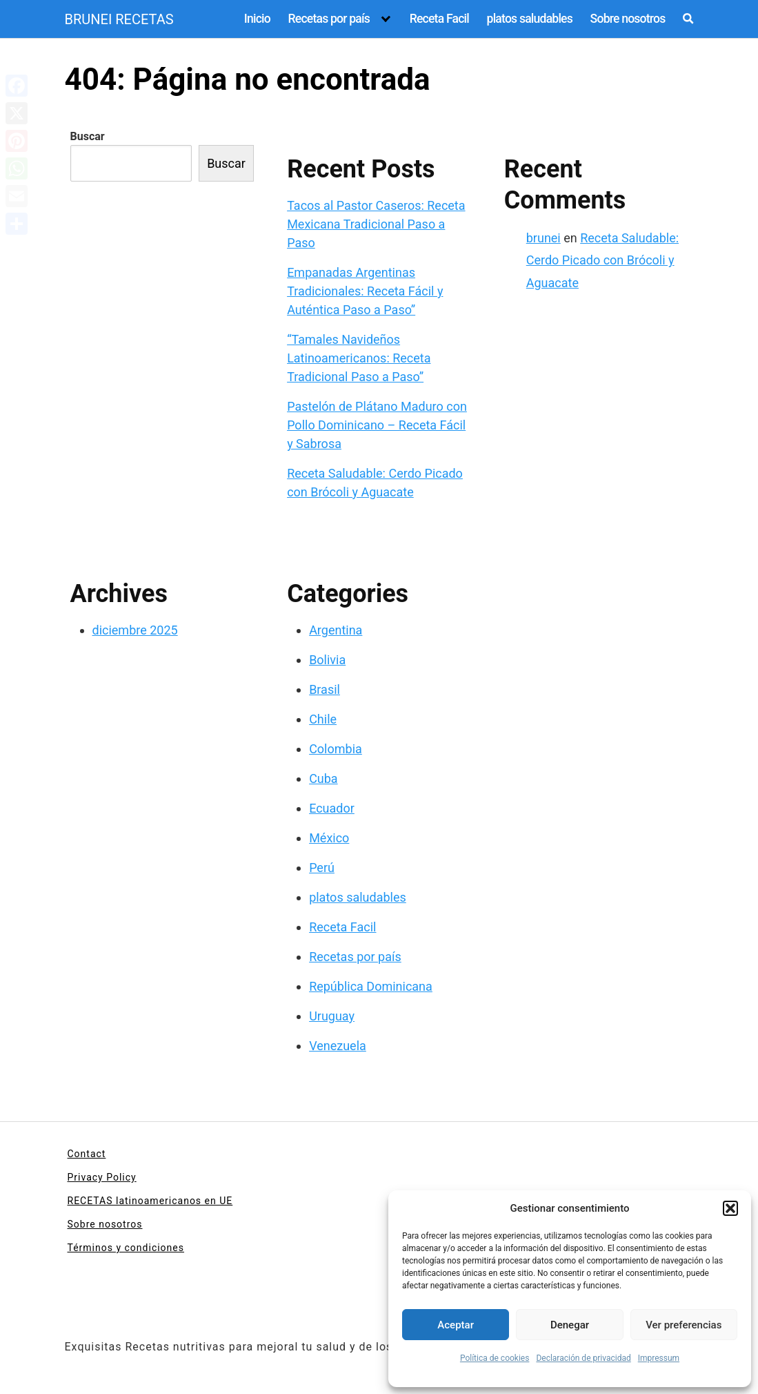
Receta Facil (439, 19)
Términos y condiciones (126, 1247)
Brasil (324, 689)
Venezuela (337, 1045)
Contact (87, 1153)
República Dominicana (370, 986)
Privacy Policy (102, 1177)
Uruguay (332, 1016)
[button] (730, 1208)
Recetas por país (329, 19)
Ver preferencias (683, 1325)
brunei (543, 238)
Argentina (335, 630)
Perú (322, 867)
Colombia (335, 749)
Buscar (87, 136)
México (329, 838)
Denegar (569, 1325)
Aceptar (455, 1325)
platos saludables (529, 19)
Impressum (658, 1358)
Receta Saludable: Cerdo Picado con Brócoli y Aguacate (602, 260)
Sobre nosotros (628, 19)
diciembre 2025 (135, 630)
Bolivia (327, 659)
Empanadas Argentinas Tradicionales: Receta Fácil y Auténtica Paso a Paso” (365, 291)
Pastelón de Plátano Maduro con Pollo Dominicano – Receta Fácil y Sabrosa (377, 425)
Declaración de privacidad (583, 1358)
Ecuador (332, 808)
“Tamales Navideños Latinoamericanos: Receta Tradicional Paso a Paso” (358, 358)
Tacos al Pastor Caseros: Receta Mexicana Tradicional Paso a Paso (376, 224)
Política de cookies (495, 1358)
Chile (323, 719)
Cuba (323, 778)
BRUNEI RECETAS (119, 19)
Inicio (257, 19)
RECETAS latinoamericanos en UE (150, 1200)
